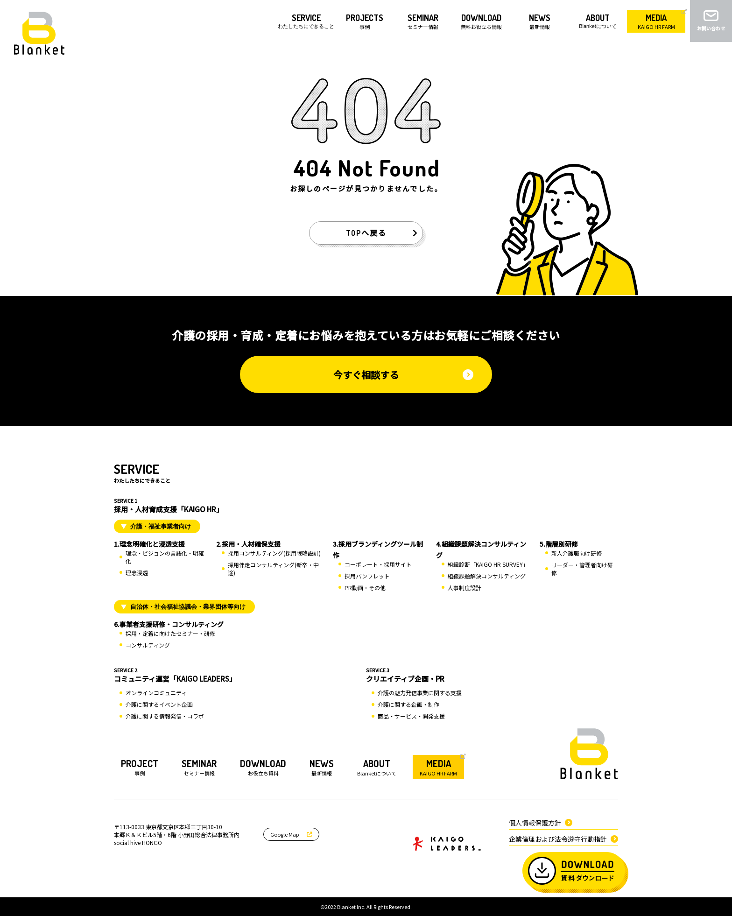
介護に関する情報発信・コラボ (165, 716)
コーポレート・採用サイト (378, 564)
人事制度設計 (464, 588)
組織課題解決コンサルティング (487, 576)
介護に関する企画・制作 (408, 704)
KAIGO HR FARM (438, 767)
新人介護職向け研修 (576, 553)
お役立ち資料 (263, 767)
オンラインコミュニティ (156, 693)
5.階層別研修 (559, 544)
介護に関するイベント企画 (159, 704)
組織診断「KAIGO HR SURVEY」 (488, 564)
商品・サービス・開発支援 (411, 716)
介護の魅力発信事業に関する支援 (420, 693)
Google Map (291, 834)
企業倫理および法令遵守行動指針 (563, 839)
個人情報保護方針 (540, 822)
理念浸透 (137, 573)
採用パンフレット (367, 576)
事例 (139, 767)
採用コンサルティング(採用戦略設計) (274, 553)
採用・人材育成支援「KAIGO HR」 (366, 505)
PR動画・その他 (365, 588)
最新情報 (322, 767)
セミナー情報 (199, 767)
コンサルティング (148, 645)
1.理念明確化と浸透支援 (149, 544)
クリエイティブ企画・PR (492, 675)
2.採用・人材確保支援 (248, 544)
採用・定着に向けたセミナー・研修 (170, 633)
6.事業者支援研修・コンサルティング (169, 624)
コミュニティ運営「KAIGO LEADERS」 (240, 675)
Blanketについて (376, 767)
